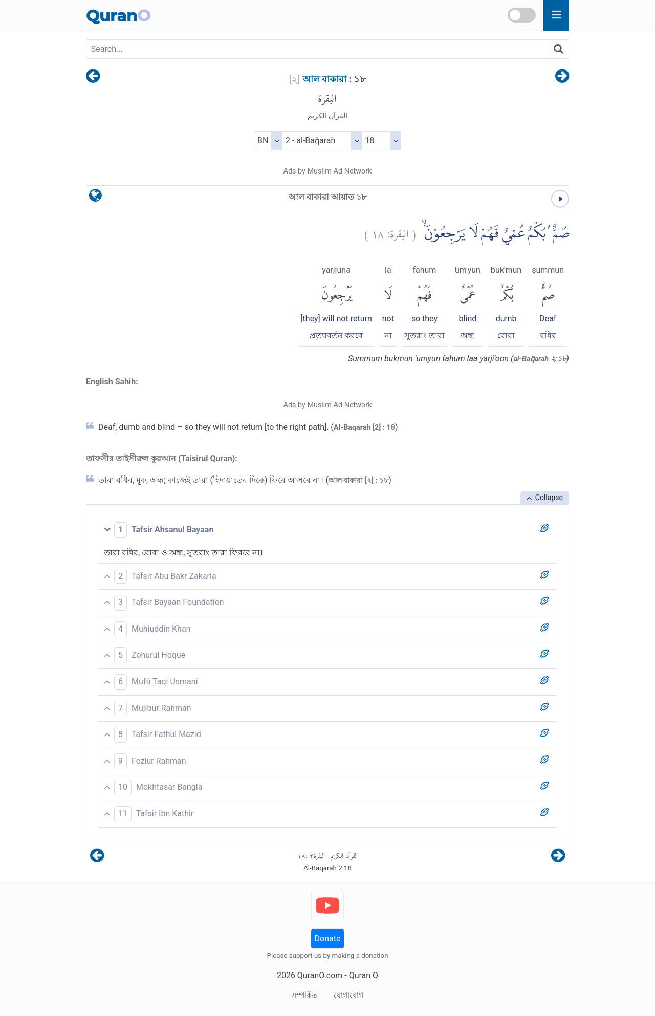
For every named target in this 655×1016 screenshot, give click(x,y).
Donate (328, 938)
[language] (95, 198)
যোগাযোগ (348, 995)
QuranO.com (319, 975)
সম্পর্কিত (304, 995)
